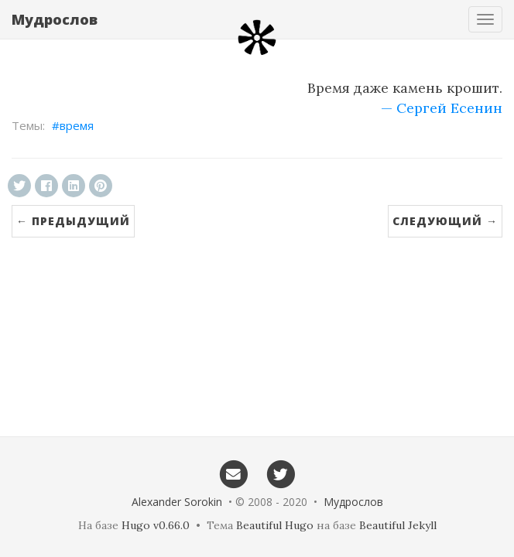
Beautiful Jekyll (398, 525)
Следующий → (445, 221)
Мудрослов (55, 19)
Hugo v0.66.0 (156, 525)
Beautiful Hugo (275, 525)
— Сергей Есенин (441, 108)
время (77, 125)
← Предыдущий (73, 221)
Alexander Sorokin (177, 501)
